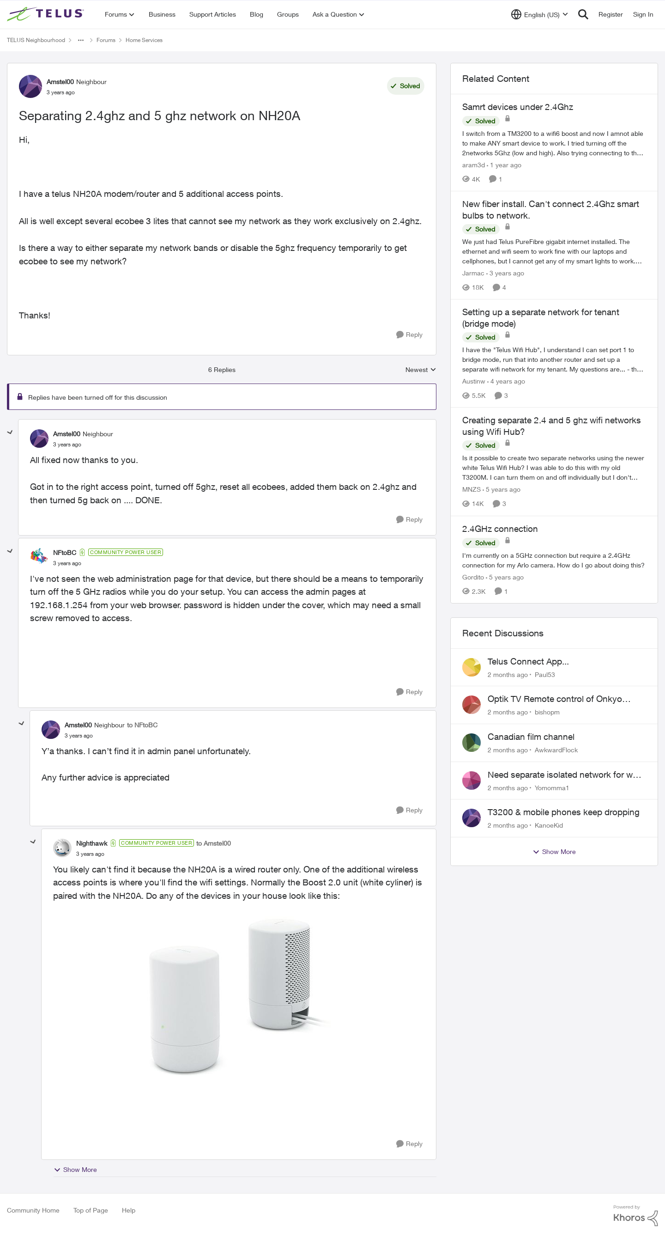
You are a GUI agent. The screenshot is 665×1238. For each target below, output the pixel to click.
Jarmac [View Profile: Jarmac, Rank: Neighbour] (473, 273)
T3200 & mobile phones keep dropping (564, 812)
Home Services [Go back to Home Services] (144, 40)
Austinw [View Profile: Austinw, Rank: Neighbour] (473, 381)
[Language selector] (539, 14)
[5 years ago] (501, 489)
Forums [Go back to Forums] (106, 40)
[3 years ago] (505, 273)
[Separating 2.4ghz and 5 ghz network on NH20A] (67, 444)
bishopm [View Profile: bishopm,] (547, 712)
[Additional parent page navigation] (80, 40)
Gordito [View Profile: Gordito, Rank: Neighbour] (473, 577)
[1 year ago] (504, 165)
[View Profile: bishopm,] (471, 704)
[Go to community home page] (46, 14)
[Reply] (409, 335)
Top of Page (90, 1210)
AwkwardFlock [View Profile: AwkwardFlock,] (556, 750)
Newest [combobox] (420, 370)
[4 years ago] (506, 381)
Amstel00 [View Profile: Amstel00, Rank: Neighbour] (60, 81)
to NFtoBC (142, 725)
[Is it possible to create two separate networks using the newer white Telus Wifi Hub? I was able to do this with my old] (554, 467)
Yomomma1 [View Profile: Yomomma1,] (552, 787)
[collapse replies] (10, 432)
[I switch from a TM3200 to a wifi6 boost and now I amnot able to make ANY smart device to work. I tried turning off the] (554, 143)
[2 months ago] (508, 674)
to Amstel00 (213, 843)
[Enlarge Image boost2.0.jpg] (238, 996)
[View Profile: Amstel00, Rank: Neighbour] (30, 86)
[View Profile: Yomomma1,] (471, 780)
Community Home (33, 1210)
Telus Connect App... (528, 661)
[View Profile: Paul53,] (471, 667)
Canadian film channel (531, 737)
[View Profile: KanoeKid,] (471, 818)
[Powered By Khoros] (636, 1215)
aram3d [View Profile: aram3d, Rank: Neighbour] (473, 165)
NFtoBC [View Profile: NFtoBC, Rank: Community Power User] (64, 552)
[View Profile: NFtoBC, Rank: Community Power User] (39, 557)
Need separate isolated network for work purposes (566, 775)
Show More (75, 1169)
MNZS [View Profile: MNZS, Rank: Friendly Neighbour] (471, 490)
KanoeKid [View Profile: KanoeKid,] (549, 825)
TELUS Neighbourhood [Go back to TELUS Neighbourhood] (36, 40)
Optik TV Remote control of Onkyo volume (555, 699)
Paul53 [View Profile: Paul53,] (545, 674)
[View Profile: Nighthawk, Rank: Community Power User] (62, 848)
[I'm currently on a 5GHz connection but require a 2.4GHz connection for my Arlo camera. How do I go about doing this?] (554, 560)
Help (128, 1210)
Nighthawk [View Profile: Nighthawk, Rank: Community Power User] (91, 843)
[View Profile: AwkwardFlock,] (471, 742)
